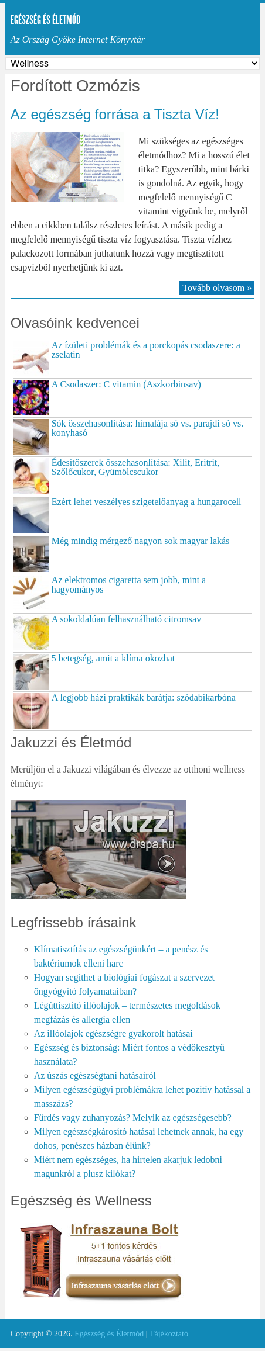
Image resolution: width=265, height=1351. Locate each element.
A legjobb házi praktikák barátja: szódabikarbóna (144, 697)
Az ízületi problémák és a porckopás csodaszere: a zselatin (146, 349)
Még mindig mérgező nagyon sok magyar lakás (141, 541)
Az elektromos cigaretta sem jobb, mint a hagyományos (129, 584)
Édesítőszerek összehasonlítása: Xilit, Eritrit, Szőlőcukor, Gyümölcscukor (136, 467)
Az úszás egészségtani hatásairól (95, 1075)
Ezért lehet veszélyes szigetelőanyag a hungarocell (147, 502)
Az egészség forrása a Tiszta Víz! (115, 114)
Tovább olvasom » (217, 288)
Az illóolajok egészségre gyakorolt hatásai (113, 1033)
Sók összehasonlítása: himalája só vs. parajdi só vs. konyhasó (148, 428)
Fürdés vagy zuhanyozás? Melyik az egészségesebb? (133, 1118)
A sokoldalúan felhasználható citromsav (126, 619)
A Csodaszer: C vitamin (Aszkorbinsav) (126, 384)
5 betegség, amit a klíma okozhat (113, 658)
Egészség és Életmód (45, 20)
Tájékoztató (169, 1333)
